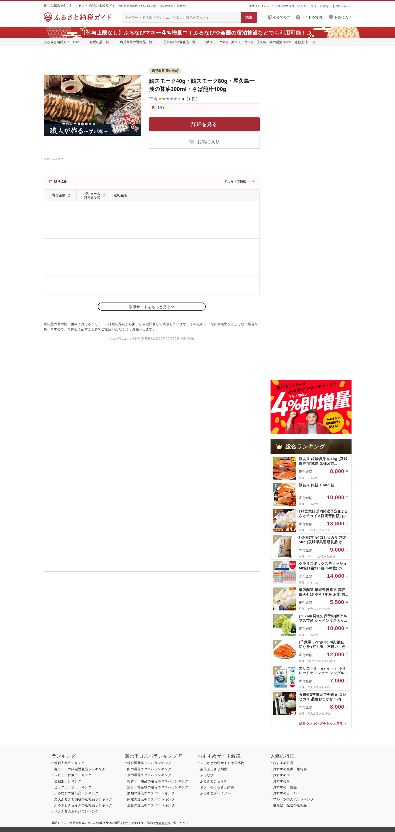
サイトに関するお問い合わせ (331, 6)
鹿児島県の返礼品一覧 (136, 42)
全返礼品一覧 (99, 42)
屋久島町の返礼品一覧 (179, 42)
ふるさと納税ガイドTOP (61, 42)
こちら (186, 715)
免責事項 (162, 823)
